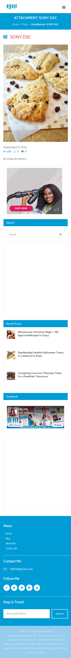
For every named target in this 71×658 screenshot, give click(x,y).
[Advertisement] (35, 280)
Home (15, 24)
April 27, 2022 (19, 147)
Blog (25, 24)
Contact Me (11, 548)
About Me (10, 543)
